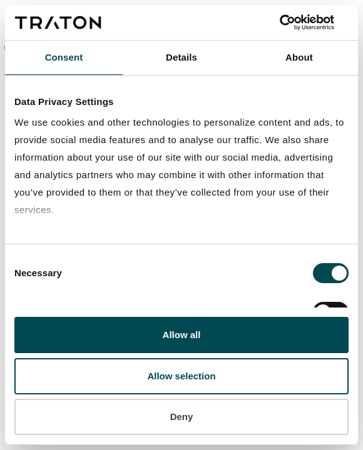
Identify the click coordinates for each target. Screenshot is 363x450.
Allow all (182, 334)
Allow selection (181, 376)
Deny (181, 416)
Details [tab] (181, 57)
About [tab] (299, 57)
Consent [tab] (64, 57)
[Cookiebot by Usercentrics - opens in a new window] (294, 22)
